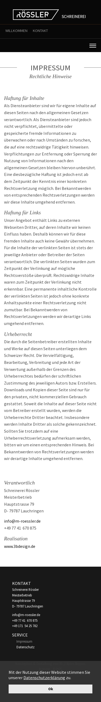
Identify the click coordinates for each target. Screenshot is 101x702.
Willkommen (16, 30)
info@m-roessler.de (22, 521)
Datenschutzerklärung (44, 677)
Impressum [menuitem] (24, 641)
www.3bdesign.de (19, 546)
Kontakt (40, 30)
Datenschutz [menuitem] (25, 647)
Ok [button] (50, 688)
